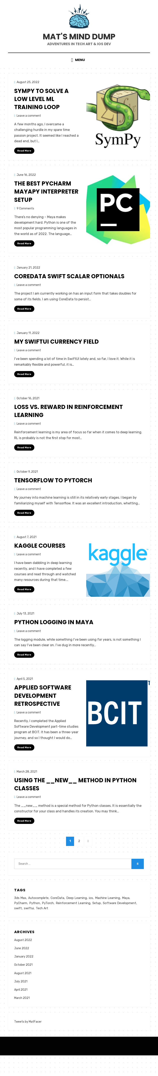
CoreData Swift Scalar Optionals (69, 291)
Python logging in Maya (53, 639)
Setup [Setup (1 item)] (96, 923)
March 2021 (22, 1018)
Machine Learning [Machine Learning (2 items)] (107, 917)
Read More (24, 165)
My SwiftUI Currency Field (56, 357)
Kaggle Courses (39, 562)
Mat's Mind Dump (79, 46)
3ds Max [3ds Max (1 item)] (20, 917)
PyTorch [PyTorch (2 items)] (48, 923)
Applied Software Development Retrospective (42, 713)
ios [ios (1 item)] (91, 917)
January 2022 (23, 977)
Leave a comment (29, 130)
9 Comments (25, 223)
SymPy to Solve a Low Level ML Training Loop (41, 113)
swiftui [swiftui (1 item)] (29, 928)
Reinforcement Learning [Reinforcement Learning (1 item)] (73, 923)
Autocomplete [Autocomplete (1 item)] (38, 917)
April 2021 (20, 1010)
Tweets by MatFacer (28, 1042)
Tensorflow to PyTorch (53, 496)
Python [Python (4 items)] (34, 923)
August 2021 (22, 993)
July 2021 (20, 1002)
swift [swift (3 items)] (18, 928)
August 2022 (23, 960)
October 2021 (23, 985)
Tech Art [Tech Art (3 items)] (42, 928)
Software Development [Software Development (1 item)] (119, 923)
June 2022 (21, 969)
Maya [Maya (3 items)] (125, 917)
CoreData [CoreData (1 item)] (57, 917)
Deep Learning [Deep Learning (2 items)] (76, 917)
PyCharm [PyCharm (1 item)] (20, 923)
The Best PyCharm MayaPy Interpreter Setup (46, 206)
